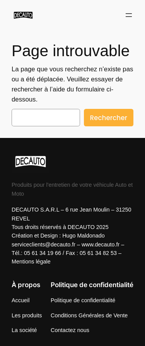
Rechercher (108, 117)
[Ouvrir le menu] (128, 15)
